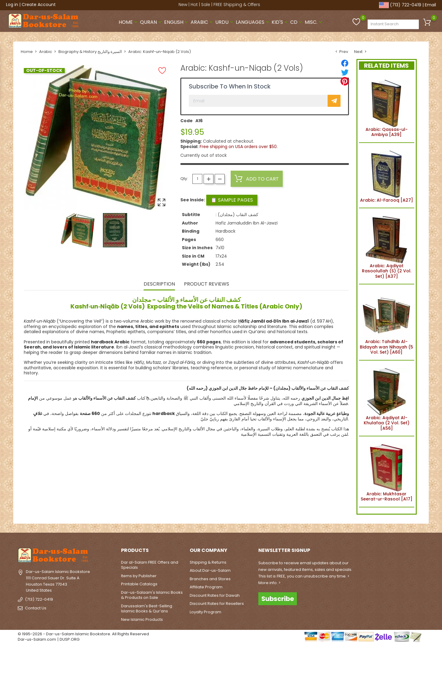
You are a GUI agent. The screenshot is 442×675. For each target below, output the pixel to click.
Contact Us (35, 608)
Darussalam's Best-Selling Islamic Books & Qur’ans (146, 608)
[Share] (345, 63)
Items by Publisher (139, 576)
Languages (253, 22)
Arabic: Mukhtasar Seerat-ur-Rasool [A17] (386, 471)
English (176, 22)
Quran (151, 22)
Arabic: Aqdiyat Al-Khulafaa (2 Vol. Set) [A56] (386, 398)
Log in (12, 5)
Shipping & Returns (208, 562)
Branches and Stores (210, 579)
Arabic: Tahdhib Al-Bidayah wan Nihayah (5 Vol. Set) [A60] (386, 322)
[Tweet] (345, 72)
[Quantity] (197, 179)
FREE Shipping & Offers (236, 5)
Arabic (202, 22)
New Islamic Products (142, 619)
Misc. (314, 22)
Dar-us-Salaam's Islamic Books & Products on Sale (152, 595)
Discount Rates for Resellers (217, 603)
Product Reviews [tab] (206, 284)
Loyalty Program (205, 612)
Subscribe (277, 598)
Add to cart (257, 178)
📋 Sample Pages (232, 200)
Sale (205, 5)
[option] (78, 230)
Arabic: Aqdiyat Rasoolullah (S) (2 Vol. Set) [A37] (386, 246)
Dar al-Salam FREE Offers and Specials (149, 565)
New (183, 5)
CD (296, 22)
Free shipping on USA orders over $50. (239, 147)
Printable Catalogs (139, 584)
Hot (194, 5)
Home (129, 22)
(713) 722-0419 (405, 5)
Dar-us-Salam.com (37, 639)
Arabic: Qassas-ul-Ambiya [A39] (386, 107)
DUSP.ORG (69, 639)
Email (430, 5)
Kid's (280, 22)
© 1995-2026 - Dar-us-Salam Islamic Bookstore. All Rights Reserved (83, 634)
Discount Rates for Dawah (215, 595)
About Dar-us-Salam (210, 570)
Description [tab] (159, 284)
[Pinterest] (345, 81)
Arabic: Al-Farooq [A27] (386, 175)
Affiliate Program (206, 587)
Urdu (225, 22)
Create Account (39, 5)
